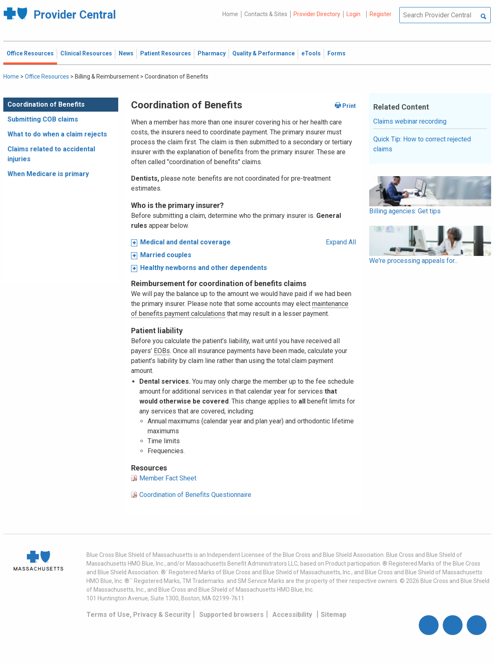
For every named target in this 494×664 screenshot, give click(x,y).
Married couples (165, 255)
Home (230, 14)
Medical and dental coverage (185, 242)
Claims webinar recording (409, 121)
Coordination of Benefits (46, 104)
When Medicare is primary (48, 174)
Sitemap (333, 615)
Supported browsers (231, 615)
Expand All (341, 242)
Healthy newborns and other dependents (203, 268)
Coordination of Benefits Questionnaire (195, 495)
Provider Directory (317, 14)
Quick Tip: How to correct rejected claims (422, 144)
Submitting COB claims (42, 119)
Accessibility (292, 615)
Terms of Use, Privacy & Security (138, 615)
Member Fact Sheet (167, 478)
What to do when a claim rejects (57, 134)
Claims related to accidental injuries (51, 154)
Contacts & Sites (265, 14)
